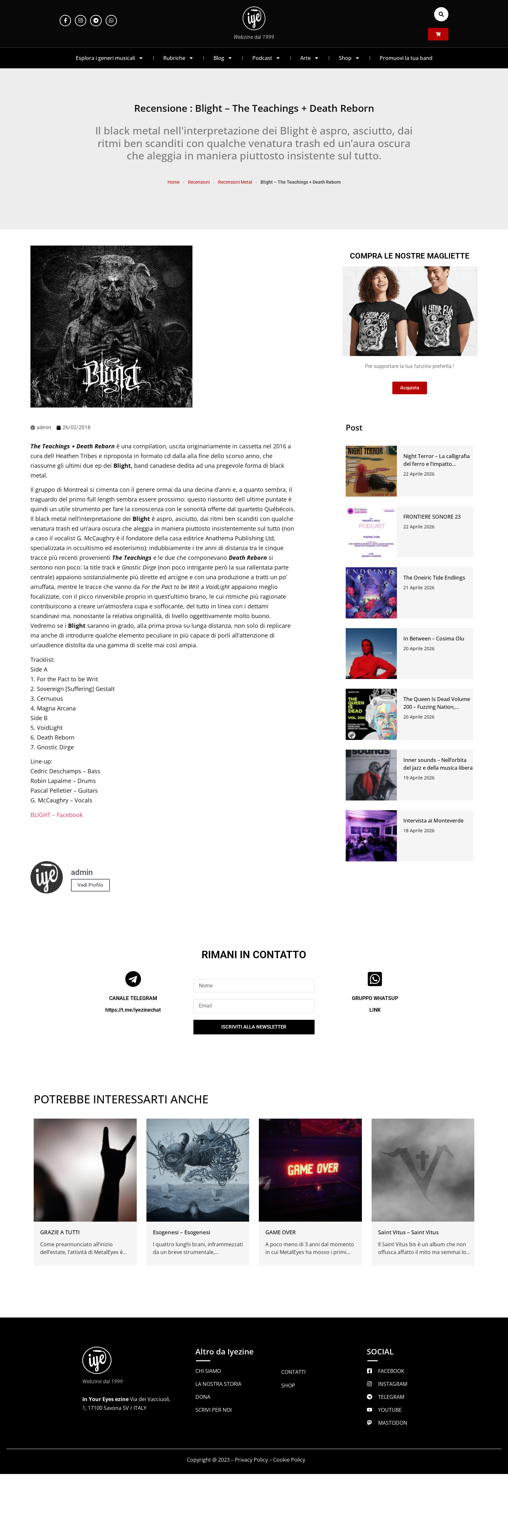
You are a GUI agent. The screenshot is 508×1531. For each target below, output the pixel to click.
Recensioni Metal (235, 182)
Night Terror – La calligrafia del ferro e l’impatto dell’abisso (436, 464)
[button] (441, 14)
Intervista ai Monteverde (433, 820)
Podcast (266, 58)
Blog (223, 58)
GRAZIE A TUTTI (60, 1232)
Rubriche (178, 58)
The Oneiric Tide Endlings (434, 577)
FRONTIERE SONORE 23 (432, 516)
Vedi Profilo (90, 885)
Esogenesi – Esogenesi (181, 1232)
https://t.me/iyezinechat (133, 1010)
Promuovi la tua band (406, 58)
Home (173, 182)
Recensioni (199, 182)
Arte (309, 58)
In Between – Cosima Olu (433, 638)
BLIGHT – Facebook (56, 815)
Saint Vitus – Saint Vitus (408, 1232)
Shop (349, 58)
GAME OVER (280, 1232)
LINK (375, 1010)
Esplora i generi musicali (110, 58)
